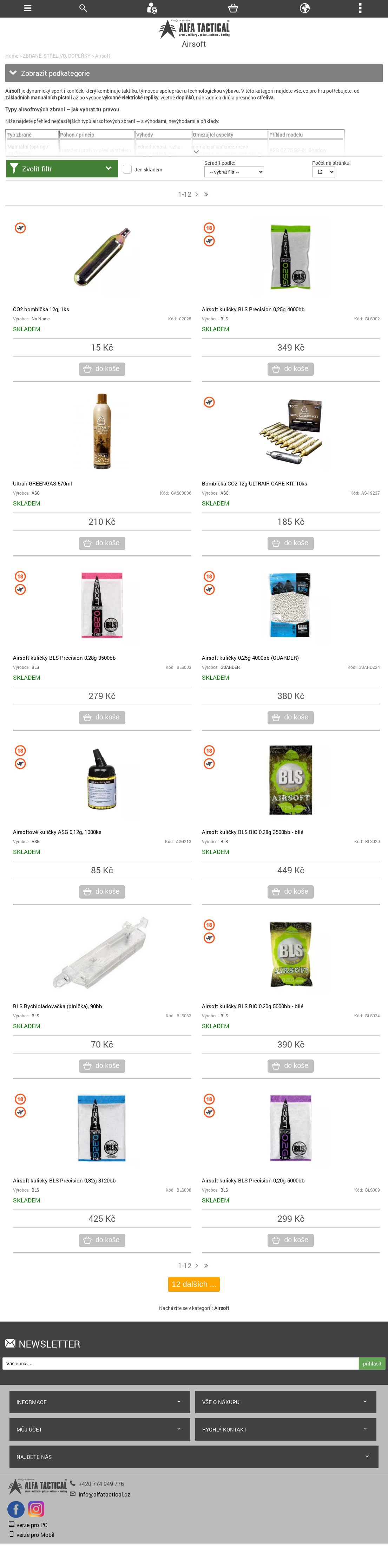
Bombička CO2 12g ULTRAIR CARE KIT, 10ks (254, 483)
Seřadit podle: (219, 162)
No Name (41, 318)
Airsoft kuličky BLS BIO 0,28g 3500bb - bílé (252, 831)
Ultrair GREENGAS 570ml (42, 483)
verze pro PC (32, 1524)
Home (11, 55)
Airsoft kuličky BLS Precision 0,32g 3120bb (64, 1180)
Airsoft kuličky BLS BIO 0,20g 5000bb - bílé (252, 1006)
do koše (106, 369)
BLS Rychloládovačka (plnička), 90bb (57, 1006)
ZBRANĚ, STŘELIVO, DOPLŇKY (57, 55)
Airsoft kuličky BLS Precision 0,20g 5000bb (253, 1180)
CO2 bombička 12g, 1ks (41, 309)
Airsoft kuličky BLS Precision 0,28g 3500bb (64, 657)
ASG (36, 493)
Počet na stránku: (331, 162)
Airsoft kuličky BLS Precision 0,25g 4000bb (253, 309)
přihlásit (372, 1363)
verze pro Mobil (35, 1534)
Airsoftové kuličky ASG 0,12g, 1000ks (57, 831)
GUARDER (230, 667)
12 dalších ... (194, 1284)
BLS (224, 318)
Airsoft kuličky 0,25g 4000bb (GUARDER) (250, 657)
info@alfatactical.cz (104, 1494)
